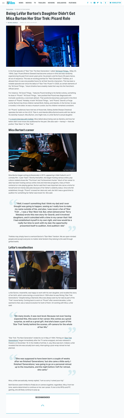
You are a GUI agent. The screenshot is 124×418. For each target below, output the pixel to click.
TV (35, 3)
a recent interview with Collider (22, 119)
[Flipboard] (98, 3)
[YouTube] (94, 3)
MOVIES (29, 3)
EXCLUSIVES (61, 3)
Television (9, 9)
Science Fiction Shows (22, 9)
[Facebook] (88, 3)
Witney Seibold (13, 22)
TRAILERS (42, 3)
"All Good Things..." (62, 71)
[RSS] (101, 3)
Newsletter (115, 3)
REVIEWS (51, 3)
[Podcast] (105, 2)
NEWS (21, 3)
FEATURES (72, 3)
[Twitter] (91, 3)
